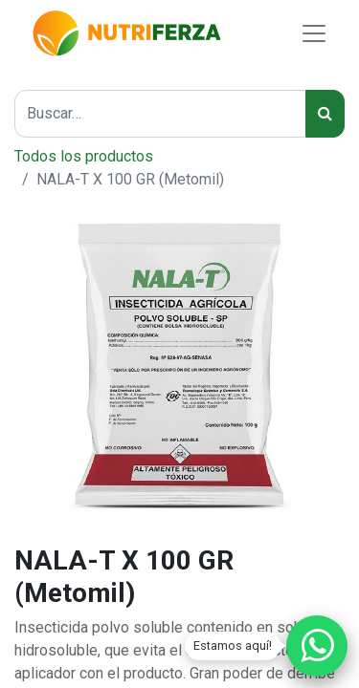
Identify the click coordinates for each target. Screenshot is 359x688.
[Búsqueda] (325, 114)
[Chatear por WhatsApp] (317, 646)
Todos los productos (83, 156)
